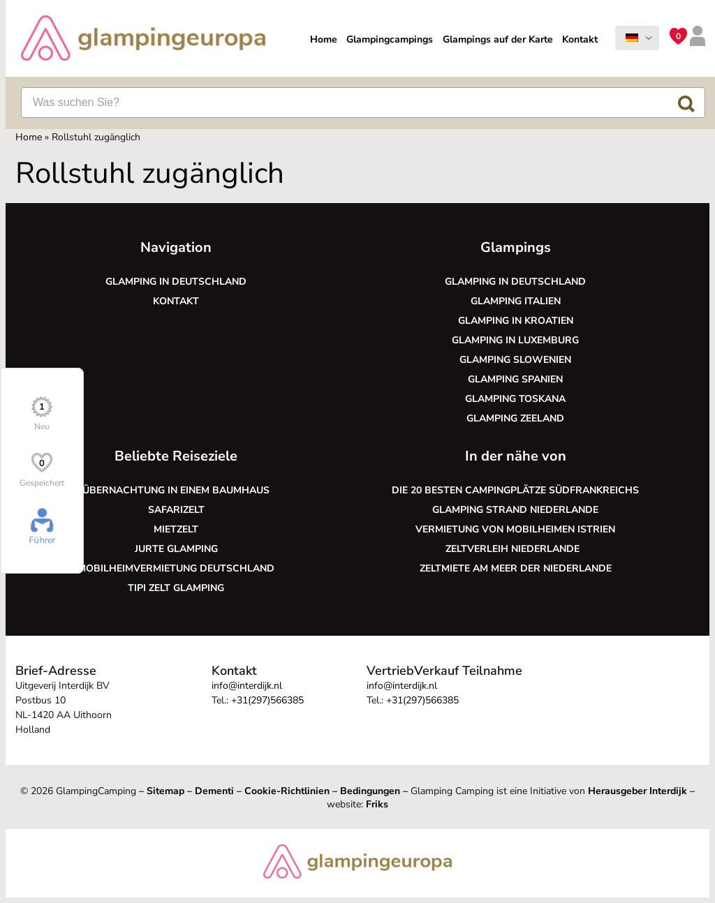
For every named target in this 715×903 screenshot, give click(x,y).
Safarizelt (176, 509)
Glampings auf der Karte (498, 39)
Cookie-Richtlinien (287, 791)
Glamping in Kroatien (515, 320)
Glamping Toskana (515, 398)
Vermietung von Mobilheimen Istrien (515, 529)
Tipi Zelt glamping (176, 588)
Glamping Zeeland (515, 418)
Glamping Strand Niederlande (515, 509)
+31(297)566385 (267, 700)
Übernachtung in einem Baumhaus (176, 490)
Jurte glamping (176, 548)
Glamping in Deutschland (175, 281)
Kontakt (580, 39)
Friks (377, 804)
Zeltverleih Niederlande (515, 548)
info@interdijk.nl (247, 685)
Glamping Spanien (515, 379)
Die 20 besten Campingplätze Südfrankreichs (515, 490)
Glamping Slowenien (515, 359)
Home (323, 39)
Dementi (214, 791)
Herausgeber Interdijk (637, 791)
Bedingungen (370, 791)
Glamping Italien (516, 301)
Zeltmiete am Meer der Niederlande (516, 568)
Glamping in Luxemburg (515, 340)
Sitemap (165, 791)
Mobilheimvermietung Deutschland (176, 568)
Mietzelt (176, 529)
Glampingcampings (389, 39)
